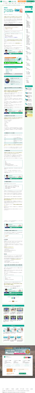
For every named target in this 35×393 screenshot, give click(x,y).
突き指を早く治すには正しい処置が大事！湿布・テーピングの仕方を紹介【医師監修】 (29, 100)
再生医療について (6, 3)
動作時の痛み (28, 40)
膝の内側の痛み (28, 38)
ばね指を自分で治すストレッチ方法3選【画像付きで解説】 (30, 93)
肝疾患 (27, 31)
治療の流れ (12, 3)
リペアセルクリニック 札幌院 (26, 360)
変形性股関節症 (28, 47)
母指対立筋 (6, 236)
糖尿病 (27, 30)
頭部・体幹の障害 (28, 72)
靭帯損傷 (27, 37)
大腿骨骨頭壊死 (28, 48)
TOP (3, 3)
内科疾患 (27, 29)
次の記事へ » (16, 301)
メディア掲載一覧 (30, 3)
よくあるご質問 (18, 3)
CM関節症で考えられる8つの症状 (9, 69)
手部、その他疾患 (28, 65)
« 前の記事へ (9, 301)
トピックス (27, 3)
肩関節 (26, 51)
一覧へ (13, 301)
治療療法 (3, 392)
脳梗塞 (27, 15)
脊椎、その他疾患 (28, 27)
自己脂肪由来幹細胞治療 (10, 392)
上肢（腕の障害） (28, 73)
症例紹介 (15, 3)
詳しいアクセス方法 (8, 366)
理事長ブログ (12, 84)
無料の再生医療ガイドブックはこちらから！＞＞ (9, 64)
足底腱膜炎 (28, 68)
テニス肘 (27, 58)
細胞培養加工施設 (23, 392)
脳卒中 (27, 14)
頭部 (26, 13)
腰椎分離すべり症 (28, 26)
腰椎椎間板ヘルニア (29, 22)
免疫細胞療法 (28, 82)
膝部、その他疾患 (28, 44)
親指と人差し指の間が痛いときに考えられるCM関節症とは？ (12, 27)
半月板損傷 (28, 36)
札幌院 (15, 1)
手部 (26, 62)
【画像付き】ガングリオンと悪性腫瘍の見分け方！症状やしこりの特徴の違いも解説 (29, 89)
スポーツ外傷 (27, 71)
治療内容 (10, 3)
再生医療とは (6, 392)
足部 (26, 67)
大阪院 (12, 1)
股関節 (26, 46)
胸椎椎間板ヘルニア (29, 23)
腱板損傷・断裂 (28, 52)
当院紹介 (24, 3)
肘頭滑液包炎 (28, 59)
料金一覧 (21, 3)
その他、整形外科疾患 (28, 76)
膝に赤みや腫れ (28, 41)
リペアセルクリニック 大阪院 (17, 360)
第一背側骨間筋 (7, 235)
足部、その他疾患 (28, 69)
